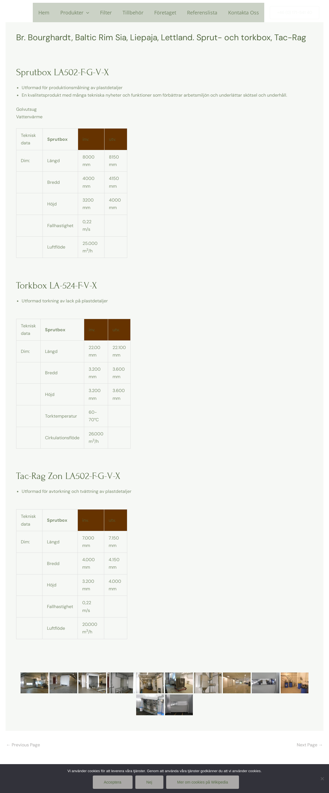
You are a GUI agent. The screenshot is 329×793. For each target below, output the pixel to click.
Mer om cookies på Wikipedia (202, 782)
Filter (109, 12)
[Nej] (322, 778)
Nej (149, 782)
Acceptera (112, 782)
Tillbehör (135, 12)
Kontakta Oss (243, 12)
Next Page (310, 745)
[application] (91, 12)
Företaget (167, 12)
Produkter (79, 12)
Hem (49, 12)
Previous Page (23, 745)
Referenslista (203, 12)
